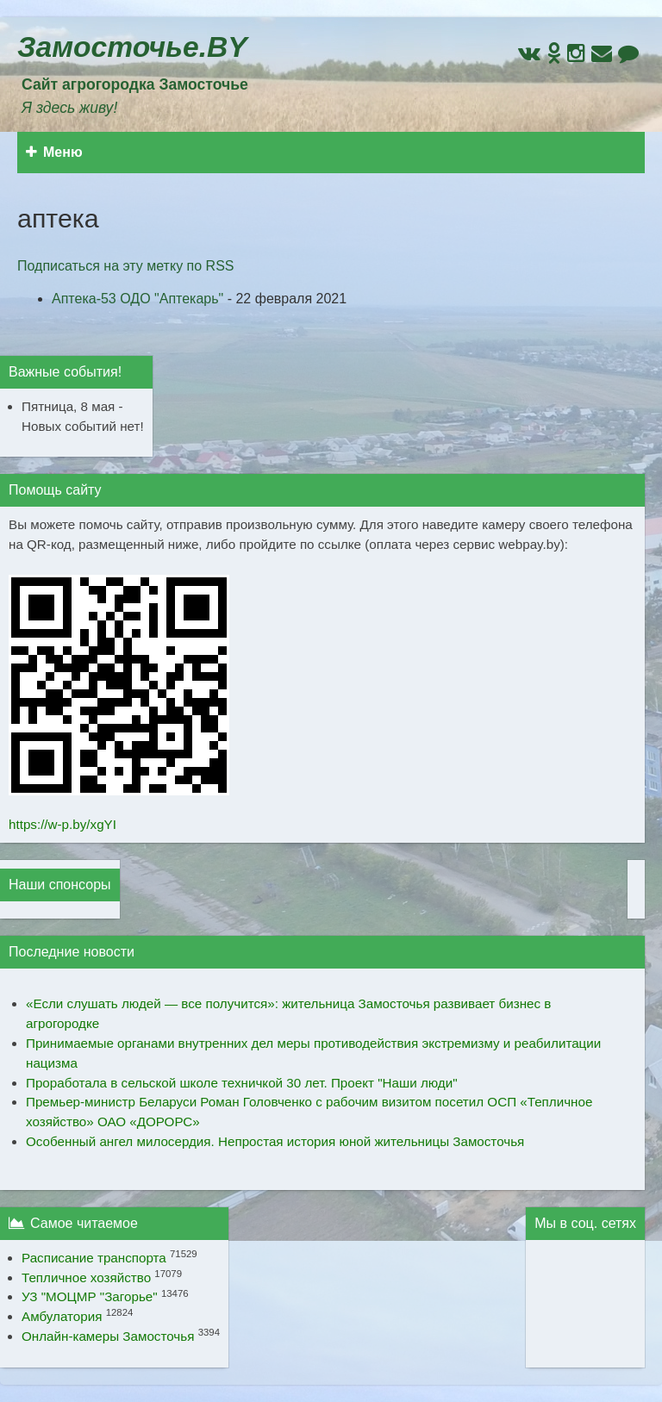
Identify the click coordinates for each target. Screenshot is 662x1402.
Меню (54, 152)
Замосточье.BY (132, 47)
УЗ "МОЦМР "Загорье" (90, 1296)
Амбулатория (62, 1316)
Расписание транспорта (94, 1257)
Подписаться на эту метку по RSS (125, 266)
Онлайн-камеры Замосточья (108, 1336)
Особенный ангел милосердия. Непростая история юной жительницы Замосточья (275, 1141)
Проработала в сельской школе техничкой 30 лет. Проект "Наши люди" (242, 1082)
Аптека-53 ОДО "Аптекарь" (137, 298)
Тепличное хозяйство (86, 1277)
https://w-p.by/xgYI (62, 824)
